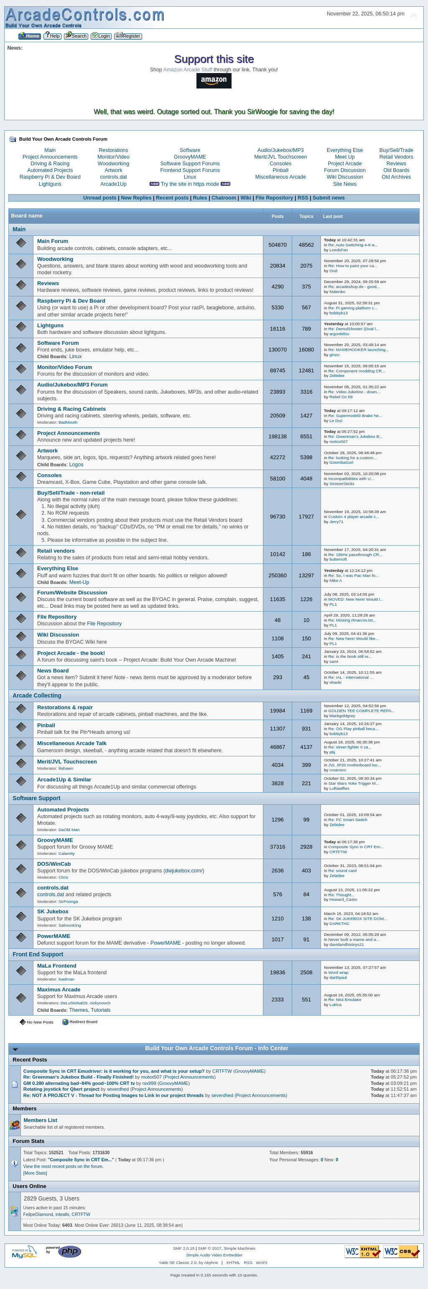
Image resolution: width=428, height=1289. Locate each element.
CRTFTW (338, 851)
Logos (76, 465)
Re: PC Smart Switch (347, 819)
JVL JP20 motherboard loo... (354, 765)
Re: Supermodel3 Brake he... (355, 415)
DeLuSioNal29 (74, 1003)
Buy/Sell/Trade (396, 150)
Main (50, 150)
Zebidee (336, 375)
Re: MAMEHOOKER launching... (358, 349)
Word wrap (338, 972)
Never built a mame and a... (353, 939)
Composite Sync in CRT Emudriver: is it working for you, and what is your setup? (114, 1071)
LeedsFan (338, 250)
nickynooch (100, 1003)
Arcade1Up (113, 184)
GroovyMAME (190, 157)
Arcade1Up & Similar (64, 779)
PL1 (333, 604)
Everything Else (345, 150)
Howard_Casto (343, 899)
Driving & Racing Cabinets (71, 409)
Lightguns (50, 184)
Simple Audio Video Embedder (214, 1255)
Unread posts (100, 198)
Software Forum (58, 343)
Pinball (280, 170)
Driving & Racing (50, 164)
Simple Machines (239, 1248)
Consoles (280, 164)
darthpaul (338, 977)
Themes (78, 1010)
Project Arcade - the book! (71, 653)
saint (333, 661)
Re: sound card (342, 870)
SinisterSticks (341, 483)
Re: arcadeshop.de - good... (354, 286)
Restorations (113, 150)
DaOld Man (69, 829)
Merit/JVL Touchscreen (280, 157)
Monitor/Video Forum (64, 367)
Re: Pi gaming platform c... (352, 308)
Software (190, 150)
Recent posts (172, 198)
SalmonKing (70, 925)
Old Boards (396, 170)
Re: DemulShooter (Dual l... (353, 328)
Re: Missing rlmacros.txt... (352, 620)
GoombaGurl (341, 462)
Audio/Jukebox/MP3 (280, 150)
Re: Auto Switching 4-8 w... (353, 245)
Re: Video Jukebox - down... (354, 391)
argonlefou (339, 333)
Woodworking (113, 164)
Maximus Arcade (59, 989)
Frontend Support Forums (190, 170)
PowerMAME (53, 936)
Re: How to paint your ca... (352, 265)
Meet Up (344, 157)
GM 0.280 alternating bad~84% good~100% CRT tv (79, 1083)
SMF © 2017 (210, 1248)
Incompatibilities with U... (351, 478)
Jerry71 (336, 521)
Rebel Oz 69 (340, 396)
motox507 (338, 441)
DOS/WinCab (54, 864)
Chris (63, 877)
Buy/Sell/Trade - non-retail (71, 493)
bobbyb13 (338, 313)
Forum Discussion (345, 170)
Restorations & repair (65, 707)
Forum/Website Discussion (72, 592)
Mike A (335, 580)
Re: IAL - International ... (350, 677)
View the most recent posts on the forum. (63, 1166)
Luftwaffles (339, 788)
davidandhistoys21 (346, 944)
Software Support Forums (190, 164)
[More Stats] (35, 1172)
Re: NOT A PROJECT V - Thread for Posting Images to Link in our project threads (113, 1095)
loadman (66, 979)
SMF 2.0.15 (184, 1248)
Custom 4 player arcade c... (353, 516)
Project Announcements (50, 157)
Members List (40, 1120)
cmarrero (337, 770)
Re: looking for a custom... (352, 457)
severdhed (118, 1089)
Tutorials (100, 1010)
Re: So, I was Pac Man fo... (353, 575)
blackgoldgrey (342, 715)
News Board (53, 670)
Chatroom (223, 198)
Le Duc (336, 420)
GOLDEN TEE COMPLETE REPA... (361, 710)
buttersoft (338, 559)
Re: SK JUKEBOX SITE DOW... (357, 918)
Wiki (245, 198)
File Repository (274, 198)
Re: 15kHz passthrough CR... (355, 554)
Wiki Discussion (344, 177)
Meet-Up (79, 582)
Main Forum (52, 241)
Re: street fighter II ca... (350, 747)
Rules (200, 198)
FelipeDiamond (38, 1214)
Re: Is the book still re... (350, 656)
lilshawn (66, 768)
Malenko (337, 291)
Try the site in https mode (190, 184)
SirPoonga (68, 901)
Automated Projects (50, 170)
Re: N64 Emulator (344, 999)
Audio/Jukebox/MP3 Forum (72, 385)
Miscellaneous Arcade (280, 177)
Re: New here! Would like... (353, 638)
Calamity (67, 853)
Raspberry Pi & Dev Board (50, 177)
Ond (333, 270)
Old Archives (396, 177)
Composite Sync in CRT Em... (355, 846)
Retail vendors (56, 551)
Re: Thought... (341, 894)
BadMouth (68, 422)
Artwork (113, 170)
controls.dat (113, 177)
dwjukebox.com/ (183, 871)
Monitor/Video (113, 157)
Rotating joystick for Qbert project (61, 1089)
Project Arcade (345, 164)
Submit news (329, 198)
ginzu (334, 354)
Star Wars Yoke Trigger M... (353, 783)
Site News (345, 184)
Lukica (335, 1004)
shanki (335, 682)
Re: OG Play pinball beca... (353, 728)
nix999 (149, 1083)
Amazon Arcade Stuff (187, 70)
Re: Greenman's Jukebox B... (355, 436)
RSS (303, 198)
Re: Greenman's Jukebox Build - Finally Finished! (78, 1076)
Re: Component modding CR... (356, 371)
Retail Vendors (396, 157)
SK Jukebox (53, 911)
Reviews (396, 164)
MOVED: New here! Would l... (355, 599)
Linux (190, 177)
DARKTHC (339, 923)
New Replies (136, 198)
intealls (62, 1214)
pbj (332, 752)
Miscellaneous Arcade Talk (72, 743)
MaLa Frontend (56, 966)
